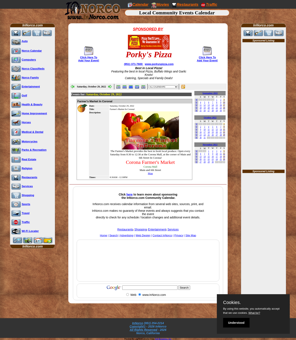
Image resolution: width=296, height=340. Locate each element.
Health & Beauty (32, 104)
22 (217, 108)
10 (224, 102)
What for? (254, 312)
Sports (26, 204)
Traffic (26, 222)
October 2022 (210, 117)
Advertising (126, 235)
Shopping (28, 195)
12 (205, 105)
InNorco (137, 323)
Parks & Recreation (34, 149)
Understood (236, 322)
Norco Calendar (32, 50)
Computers (29, 59)
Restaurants (188, 4)
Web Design (143, 235)
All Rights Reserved (143, 329)
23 (221, 108)
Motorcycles (29, 141)
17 (224, 105)
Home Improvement (34, 113)
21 (213, 108)
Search (113, 235)
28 (213, 111)
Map (150, 173)
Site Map (190, 235)
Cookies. (232, 302)
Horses (26, 122)
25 (200, 111)
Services (27, 186)
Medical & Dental (32, 131)
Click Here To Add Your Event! (88, 59)
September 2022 (210, 93)
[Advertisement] (148, 270)
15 (217, 105)
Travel (26, 213)
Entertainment (31, 86)
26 (205, 111)
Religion (27, 168)
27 (209, 111)
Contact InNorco (162, 235)
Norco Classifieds (33, 68)
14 (213, 105)
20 (209, 108)
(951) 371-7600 (133, 64)
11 (200, 105)
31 (205, 138)
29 (217, 111)
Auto (24, 41)
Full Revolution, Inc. (163, 339)
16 (221, 105)
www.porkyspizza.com (159, 64)
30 (221, 111)
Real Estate (29, 159)
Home (103, 235)
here (129, 194)
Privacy (178, 235)
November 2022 (210, 144)
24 (224, 108)
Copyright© (137, 326)
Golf (24, 95)
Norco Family (30, 77)
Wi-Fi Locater (30, 231)
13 (209, 105)
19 (205, 108)
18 (200, 108)
